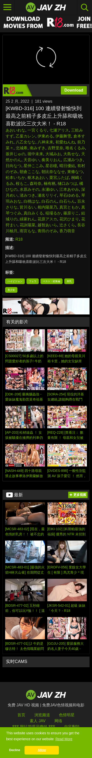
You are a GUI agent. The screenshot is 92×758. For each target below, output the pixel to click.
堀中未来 (35, 154)
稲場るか (53, 213)
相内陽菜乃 (47, 207)
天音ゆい (31, 160)
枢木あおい (37, 177)
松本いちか (15, 177)
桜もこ (21, 183)
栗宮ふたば (59, 177)
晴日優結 (67, 166)
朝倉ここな (29, 172)
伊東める (45, 136)
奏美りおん (51, 160)
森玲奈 (35, 183)
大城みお (53, 154)
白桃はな (31, 201)
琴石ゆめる (69, 195)
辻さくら (67, 225)
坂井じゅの (15, 154)
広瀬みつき (73, 160)
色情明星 (67, 715)
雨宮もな (27, 231)
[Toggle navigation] (7, 7)
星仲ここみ (33, 166)
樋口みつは (67, 183)
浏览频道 (42, 715)
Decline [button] (14, 750)
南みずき (37, 148)
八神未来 (45, 142)
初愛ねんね (65, 142)
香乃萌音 (67, 231)
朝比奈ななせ (53, 172)
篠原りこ (71, 213)
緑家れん (27, 219)
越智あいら (47, 225)
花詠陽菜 (27, 225)
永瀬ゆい (49, 189)
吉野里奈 (55, 148)
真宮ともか (69, 207)
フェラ (32, 281)
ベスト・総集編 (51, 281)
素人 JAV (38, 721)
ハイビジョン (15, 281)
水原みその (29, 189)
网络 (58, 721)
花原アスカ (47, 219)
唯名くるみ (75, 148)
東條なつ (75, 172)
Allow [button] (42, 750)
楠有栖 (49, 183)
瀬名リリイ (47, 195)
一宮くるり (37, 130)
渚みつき (27, 195)
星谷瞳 (51, 166)
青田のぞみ (47, 231)
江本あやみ (69, 189)
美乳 (69, 281)
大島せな (71, 154)
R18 (19, 239)
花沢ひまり (69, 219)
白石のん (49, 201)
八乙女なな (25, 142)
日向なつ (13, 166)
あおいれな (15, 130)
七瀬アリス (59, 130)
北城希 (21, 148)
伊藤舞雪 (63, 136)
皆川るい (27, 207)
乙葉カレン (25, 136)
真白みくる (33, 213)
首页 (21, 715)
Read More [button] (63, 739)
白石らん (67, 201)
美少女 (11, 290)
